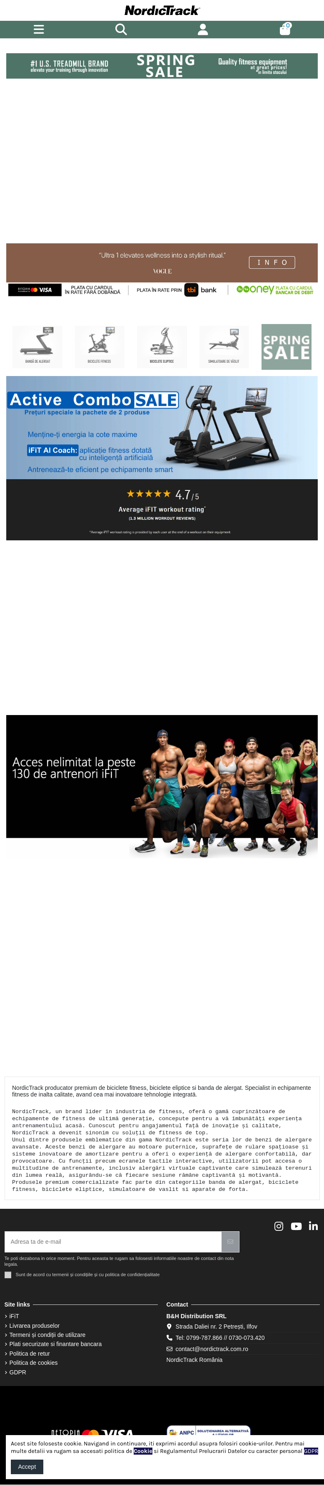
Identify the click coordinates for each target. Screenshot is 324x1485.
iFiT (14, 1316)
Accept (27, 1466)
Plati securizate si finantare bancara (56, 1344)
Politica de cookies (34, 1362)
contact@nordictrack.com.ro (212, 1349)
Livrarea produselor (35, 1325)
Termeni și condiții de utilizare (48, 1335)
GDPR (18, 1372)
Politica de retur (30, 1353)
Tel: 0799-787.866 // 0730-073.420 (220, 1337)
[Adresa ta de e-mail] (113, 1242)
